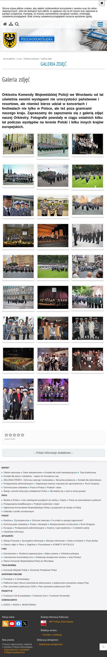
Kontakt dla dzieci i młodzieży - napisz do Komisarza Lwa (31, 476)
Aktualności (7, 535)
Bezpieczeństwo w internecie (64, 524)
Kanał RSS (5, 624)
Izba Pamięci (75, 557)
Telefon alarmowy (11, 472)
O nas (19, 59)
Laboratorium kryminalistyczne (18, 557)
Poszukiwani (44, 544)
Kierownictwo (9, 553)
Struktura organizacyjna (30, 553)
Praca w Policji (37, 487)
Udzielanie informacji (13, 532)
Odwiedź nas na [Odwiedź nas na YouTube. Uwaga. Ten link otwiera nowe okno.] (12, 624)
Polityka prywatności (14, 652)
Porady (5, 515)
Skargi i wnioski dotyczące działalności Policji (25, 491)
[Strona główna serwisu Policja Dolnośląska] (5, 24)
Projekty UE (7, 590)
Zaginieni (31, 544)
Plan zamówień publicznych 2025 (19, 586)
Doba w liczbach (75, 541)
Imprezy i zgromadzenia (58, 528)
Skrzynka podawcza (65, 480)
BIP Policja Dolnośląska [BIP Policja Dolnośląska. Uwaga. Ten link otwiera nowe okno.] (61, 621)
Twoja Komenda (9, 565)
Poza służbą (92, 541)
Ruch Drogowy (92, 483)
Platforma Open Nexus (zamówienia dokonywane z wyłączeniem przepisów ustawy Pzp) (46, 583)
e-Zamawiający (22, 579)
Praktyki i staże (54, 487)
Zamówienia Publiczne (12, 574)
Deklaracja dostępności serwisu (51, 557)
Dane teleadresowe (32, 472)
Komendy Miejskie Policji (15, 570)
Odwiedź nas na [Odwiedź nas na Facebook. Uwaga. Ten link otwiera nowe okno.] (18, 624)
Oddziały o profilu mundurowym (18, 511)
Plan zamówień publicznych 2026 (54, 586)
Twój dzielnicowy (88, 472)
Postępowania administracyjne (18, 483)
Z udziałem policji (81, 528)
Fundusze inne (40, 596)
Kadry (63, 500)
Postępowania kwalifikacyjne (17, 504)
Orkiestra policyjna (31, 59)
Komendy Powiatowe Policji (43, 570)
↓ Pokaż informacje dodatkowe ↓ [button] (53, 452)
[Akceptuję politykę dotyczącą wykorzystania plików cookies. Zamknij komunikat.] (102, 3)
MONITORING (29, 605)
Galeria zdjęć (46, 59)
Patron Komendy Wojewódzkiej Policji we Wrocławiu (28, 561)
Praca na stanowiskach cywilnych (85, 500)
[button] (17, 24)
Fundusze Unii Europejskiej (16, 596)
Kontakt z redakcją (52, 634)
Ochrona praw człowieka (15, 487)
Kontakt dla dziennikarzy (89, 480)
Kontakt (5, 467)
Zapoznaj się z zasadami (16, 649)
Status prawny (51, 553)
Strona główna (9, 59)
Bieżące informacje (55, 541)
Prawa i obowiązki (38, 524)
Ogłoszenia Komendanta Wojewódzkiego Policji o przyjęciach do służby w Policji (42, 507)
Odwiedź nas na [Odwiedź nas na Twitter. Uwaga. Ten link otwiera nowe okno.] (25, 624)
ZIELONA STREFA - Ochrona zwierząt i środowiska (28, 480)
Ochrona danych (9, 599)
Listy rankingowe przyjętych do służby (39, 500)
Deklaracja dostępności (51, 644)
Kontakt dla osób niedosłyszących (61, 472)
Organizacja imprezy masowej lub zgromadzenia (59, 483)
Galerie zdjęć (9, 544)
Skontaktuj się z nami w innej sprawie (68, 491)
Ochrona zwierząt (40, 520)
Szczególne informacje (33, 541)
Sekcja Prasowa (11, 541)
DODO (6, 605)
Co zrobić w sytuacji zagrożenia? (67, 520)
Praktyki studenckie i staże (46, 504)
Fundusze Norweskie (59, 596)
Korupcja (7, 528)
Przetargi (7, 579)
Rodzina (7, 520)
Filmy (21, 544)
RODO (16, 605)
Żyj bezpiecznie (21, 520)
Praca (4, 495)
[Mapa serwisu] (11, 24)
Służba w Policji (11, 500)
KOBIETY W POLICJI (63, 544)
